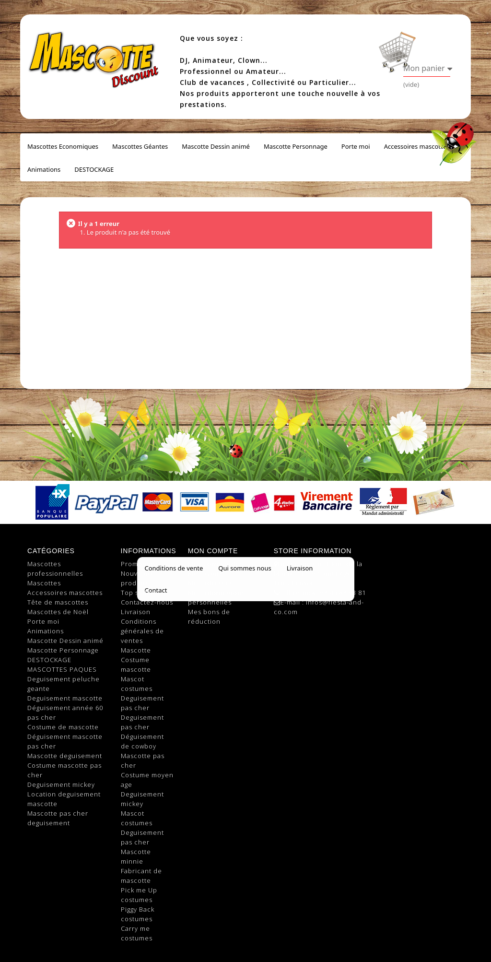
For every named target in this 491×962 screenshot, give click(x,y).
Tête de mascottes (57, 602)
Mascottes (44, 583)
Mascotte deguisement (64, 755)
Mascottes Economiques (62, 146)
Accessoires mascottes (417, 146)
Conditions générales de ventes (142, 631)
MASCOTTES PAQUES (62, 669)
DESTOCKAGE (94, 169)
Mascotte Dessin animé (216, 146)
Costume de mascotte (63, 727)
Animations (43, 169)
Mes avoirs (205, 573)
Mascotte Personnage (295, 146)
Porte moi (355, 146)
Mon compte (213, 551)
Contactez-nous (147, 602)
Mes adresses (210, 583)
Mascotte (136, 650)
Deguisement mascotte (65, 698)
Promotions (140, 563)
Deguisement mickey (61, 784)
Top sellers (139, 592)
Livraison (136, 611)
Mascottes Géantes (140, 146)
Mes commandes (215, 563)
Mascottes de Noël (58, 611)
